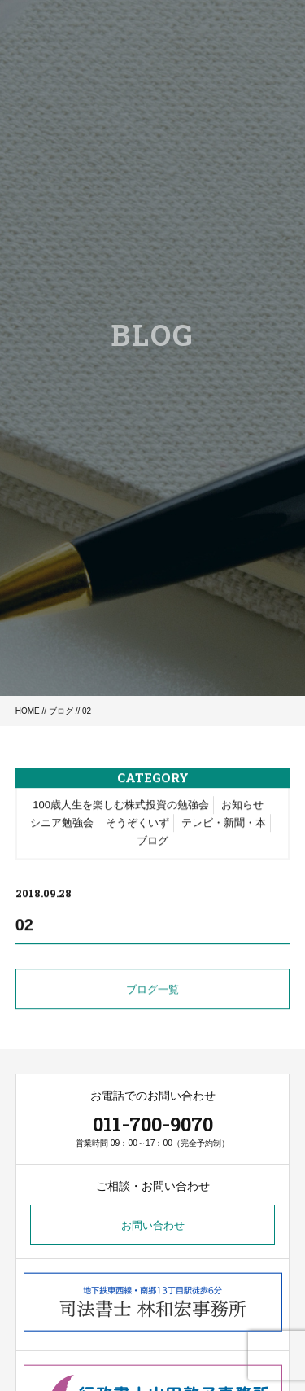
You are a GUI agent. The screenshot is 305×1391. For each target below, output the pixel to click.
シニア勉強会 (62, 824)
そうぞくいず (137, 824)
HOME (27, 710)
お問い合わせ (153, 1225)
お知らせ (242, 806)
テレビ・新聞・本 (223, 824)
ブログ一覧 (152, 991)
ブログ (61, 710)
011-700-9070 (153, 1124)
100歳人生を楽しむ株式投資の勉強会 (121, 806)
